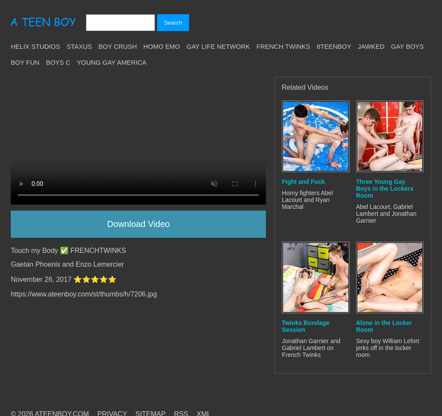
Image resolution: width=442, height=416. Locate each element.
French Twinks (283, 46)
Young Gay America (111, 62)
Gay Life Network (218, 46)
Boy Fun (25, 62)
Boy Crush (117, 46)
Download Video (138, 224)
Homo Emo (161, 46)
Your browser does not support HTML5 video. (138, 141)
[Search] (120, 22)
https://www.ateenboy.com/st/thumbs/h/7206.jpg (84, 294)
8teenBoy (334, 46)
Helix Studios (35, 46)
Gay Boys (407, 46)
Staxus (79, 46)
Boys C (58, 62)
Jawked (371, 46)
